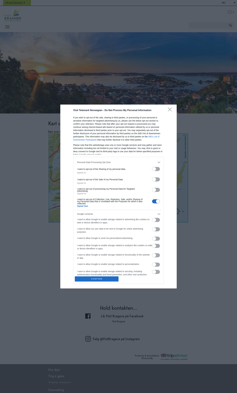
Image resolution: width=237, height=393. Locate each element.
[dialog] (118, 196)
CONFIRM (96, 279)
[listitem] (118, 162)
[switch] (156, 169)
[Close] (171, 110)
